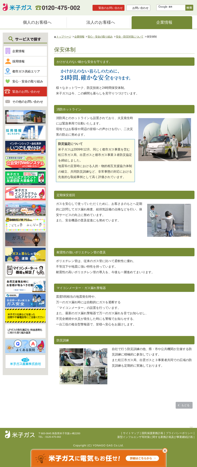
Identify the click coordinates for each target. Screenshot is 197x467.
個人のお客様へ (37, 22)
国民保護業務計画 (152, 433)
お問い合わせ (140, 7)
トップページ (63, 36)
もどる (185, 405)
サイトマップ (131, 433)
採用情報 (18, 61)
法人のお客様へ (100, 22)
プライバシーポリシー (179, 433)
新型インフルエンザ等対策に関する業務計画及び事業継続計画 (155, 437)
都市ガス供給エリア (26, 71)
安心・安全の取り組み (100, 36)
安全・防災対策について (129, 36)
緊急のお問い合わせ (110, 7)
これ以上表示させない (165, 451)
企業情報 (164, 22)
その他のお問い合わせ (27, 101)
